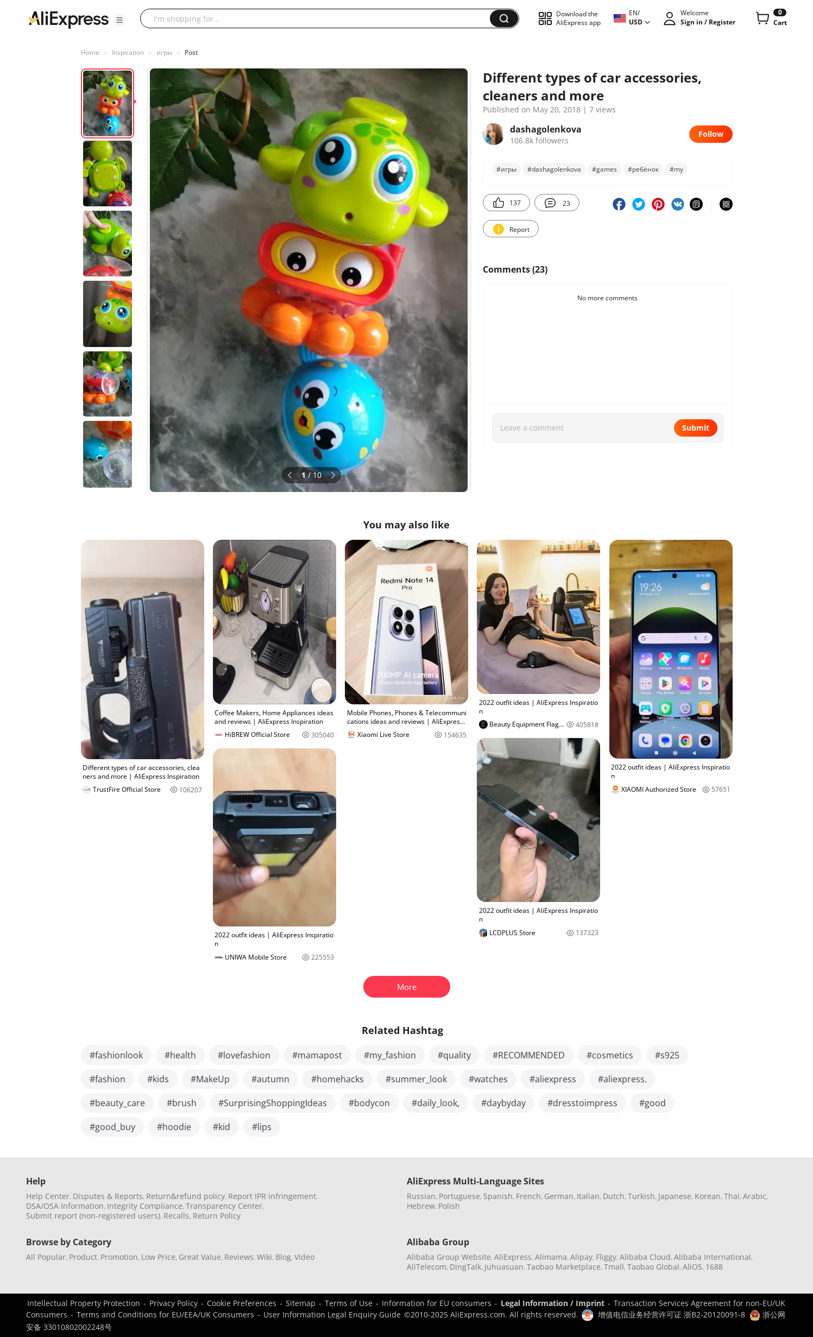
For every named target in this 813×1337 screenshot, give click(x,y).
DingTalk (465, 1267)
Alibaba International (712, 1257)
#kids (158, 1079)
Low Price (158, 1257)
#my (676, 169)
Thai (732, 1196)
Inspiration (128, 52)
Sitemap (301, 1303)
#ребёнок (643, 169)
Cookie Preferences (241, 1303)
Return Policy (217, 1215)
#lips (262, 1127)
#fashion (107, 1079)
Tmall (614, 1267)
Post (191, 52)
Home (90, 52)
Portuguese (459, 1196)
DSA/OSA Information (65, 1206)
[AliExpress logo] (68, 19)
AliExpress (513, 1257)
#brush (182, 1103)
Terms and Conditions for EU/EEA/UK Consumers (165, 1314)
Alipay (581, 1257)
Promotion (119, 1257)
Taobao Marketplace (564, 1267)
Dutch (614, 1196)
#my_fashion (390, 1055)
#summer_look (416, 1079)
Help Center (48, 1196)
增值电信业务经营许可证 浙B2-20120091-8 (671, 1314)
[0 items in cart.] (770, 18)
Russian (421, 1196)
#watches (488, 1079)
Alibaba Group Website (449, 1257)
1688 (714, 1267)
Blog (283, 1257)
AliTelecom (426, 1267)
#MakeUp (210, 1079)
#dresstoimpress (582, 1103)
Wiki (264, 1257)
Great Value (200, 1257)
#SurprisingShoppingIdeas (272, 1103)
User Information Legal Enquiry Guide (332, 1314)
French (528, 1196)
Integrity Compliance (144, 1206)
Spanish (498, 1196)
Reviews (239, 1257)
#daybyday (503, 1103)
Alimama (551, 1257)
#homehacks (337, 1079)
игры (164, 52)
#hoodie (174, 1127)
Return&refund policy (185, 1196)
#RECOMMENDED (529, 1055)
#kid (221, 1127)
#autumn (270, 1079)
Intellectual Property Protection (83, 1303)
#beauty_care (117, 1103)
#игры (506, 169)
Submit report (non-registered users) (93, 1215)
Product (83, 1257)
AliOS (692, 1267)
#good (652, 1103)
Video (304, 1257)
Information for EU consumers (436, 1303)
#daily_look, (435, 1103)
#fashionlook (116, 1055)
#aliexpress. (622, 1079)
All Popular (46, 1257)
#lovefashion (244, 1055)
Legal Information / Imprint (552, 1303)
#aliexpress (553, 1079)
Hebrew (421, 1206)
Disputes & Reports (108, 1196)
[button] (119, 20)
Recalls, (177, 1215)
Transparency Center (224, 1206)
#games (604, 169)
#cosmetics (610, 1055)
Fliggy (606, 1257)
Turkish (641, 1196)
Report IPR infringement (272, 1196)
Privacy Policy (173, 1303)
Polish (449, 1206)
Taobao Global (653, 1267)
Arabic (754, 1196)
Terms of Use (349, 1303)
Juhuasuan (504, 1267)
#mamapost (317, 1055)
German (558, 1196)
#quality (454, 1055)
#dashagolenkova (554, 169)
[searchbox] (319, 18)
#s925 (667, 1055)
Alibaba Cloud (645, 1257)
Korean (708, 1196)
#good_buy (112, 1127)
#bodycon (369, 1103)
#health (180, 1055)
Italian (588, 1196)
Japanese (674, 1196)
